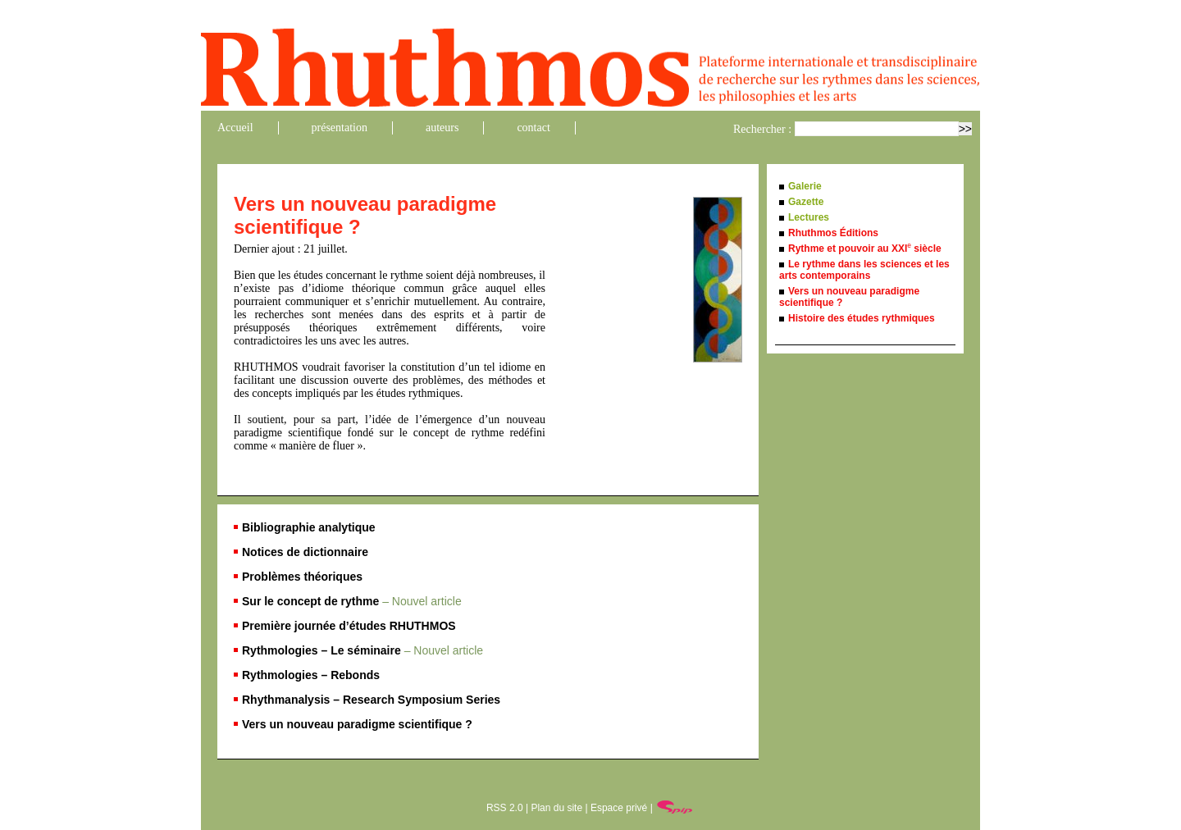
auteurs (442, 127)
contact (533, 127)
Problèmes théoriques (302, 576)
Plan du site (556, 808)
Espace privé (618, 808)
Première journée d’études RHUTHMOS (349, 625)
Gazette (805, 202)
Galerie (805, 186)
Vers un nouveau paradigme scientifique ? (357, 724)
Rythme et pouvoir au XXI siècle (865, 248)
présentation (339, 127)
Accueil (235, 127)
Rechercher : (762, 129)
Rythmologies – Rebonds (311, 675)
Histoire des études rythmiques (861, 318)
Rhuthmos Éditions (833, 233)
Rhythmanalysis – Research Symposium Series (371, 699)
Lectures (808, 217)
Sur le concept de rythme (352, 601)
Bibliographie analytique (309, 527)
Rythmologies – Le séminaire (362, 650)
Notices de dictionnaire (305, 552)
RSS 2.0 (504, 808)
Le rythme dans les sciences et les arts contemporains (864, 269)
